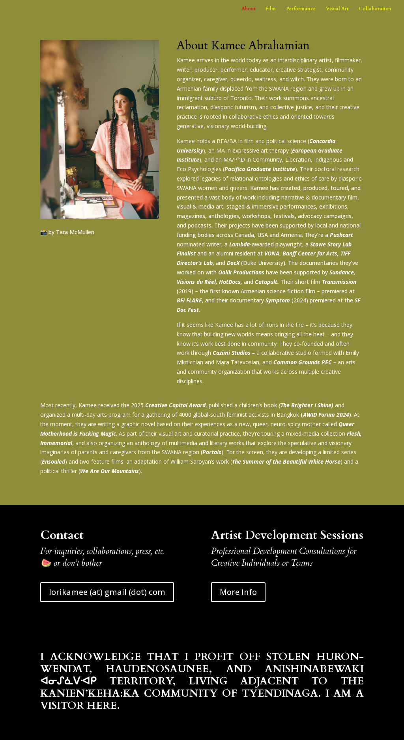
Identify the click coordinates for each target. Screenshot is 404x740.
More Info (238, 592)
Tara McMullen (75, 232)
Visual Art (337, 9)
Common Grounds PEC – (304, 362)
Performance (301, 9)
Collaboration (375, 9)
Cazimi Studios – (234, 352)
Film (271, 9)
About (248, 9)
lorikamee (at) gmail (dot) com (107, 592)
